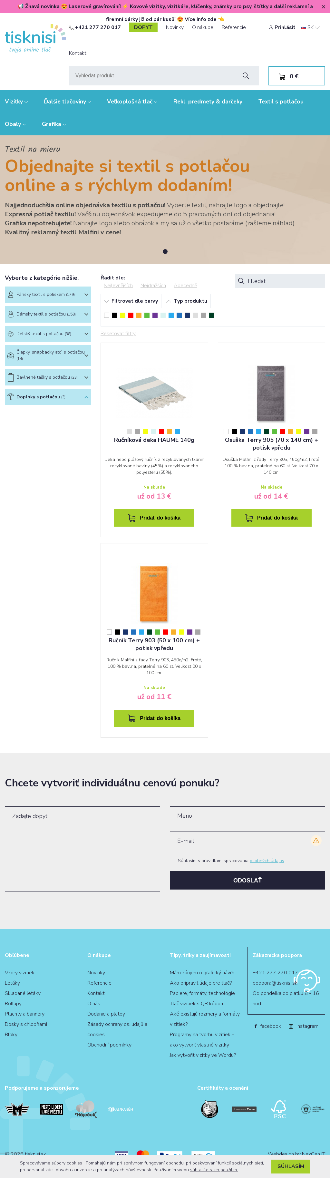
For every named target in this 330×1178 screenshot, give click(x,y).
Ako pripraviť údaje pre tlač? (201, 983)
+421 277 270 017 (95, 27)
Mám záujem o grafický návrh (202, 972)
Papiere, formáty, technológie (202, 993)
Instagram (303, 1026)
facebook (268, 1026)
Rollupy (13, 1003)
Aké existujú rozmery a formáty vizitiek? (205, 1019)
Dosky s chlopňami (26, 1024)
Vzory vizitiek (19, 972)
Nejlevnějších (118, 285)
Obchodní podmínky (109, 1044)
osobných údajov (267, 861)
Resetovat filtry (118, 333)
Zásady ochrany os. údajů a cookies (117, 1029)
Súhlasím (290, 1166)
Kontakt (77, 53)
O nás (93, 1003)
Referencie (234, 27)
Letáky (12, 983)
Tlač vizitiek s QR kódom (197, 1003)
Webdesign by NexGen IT (296, 1154)
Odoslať (247, 880)
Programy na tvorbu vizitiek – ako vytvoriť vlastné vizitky (202, 1039)
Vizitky (16, 101)
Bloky (11, 1034)
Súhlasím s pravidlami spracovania (231, 861)
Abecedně (185, 285)
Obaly (15, 124)
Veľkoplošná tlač (132, 101)
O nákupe (202, 27)
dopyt (143, 27)
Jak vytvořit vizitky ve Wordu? (203, 1055)
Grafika (54, 124)
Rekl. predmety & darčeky (207, 101)
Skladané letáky (23, 993)
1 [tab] (165, 251)
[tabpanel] (165, 199)
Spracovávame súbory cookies (51, 1163)
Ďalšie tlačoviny (67, 101)
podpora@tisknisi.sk (275, 983)
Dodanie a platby (106, 1013)
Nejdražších (153, 285)
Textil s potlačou (281, 101)
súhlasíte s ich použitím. (214, 1170)
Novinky (175, 27)
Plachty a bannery (24, 1013)
